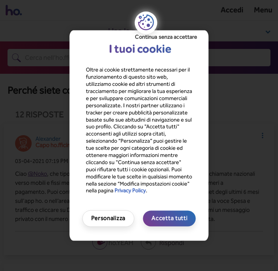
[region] (139, 135)
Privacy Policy (130, 190)
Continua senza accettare (166, 37)
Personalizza (108, 218)
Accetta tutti (169, 218)
